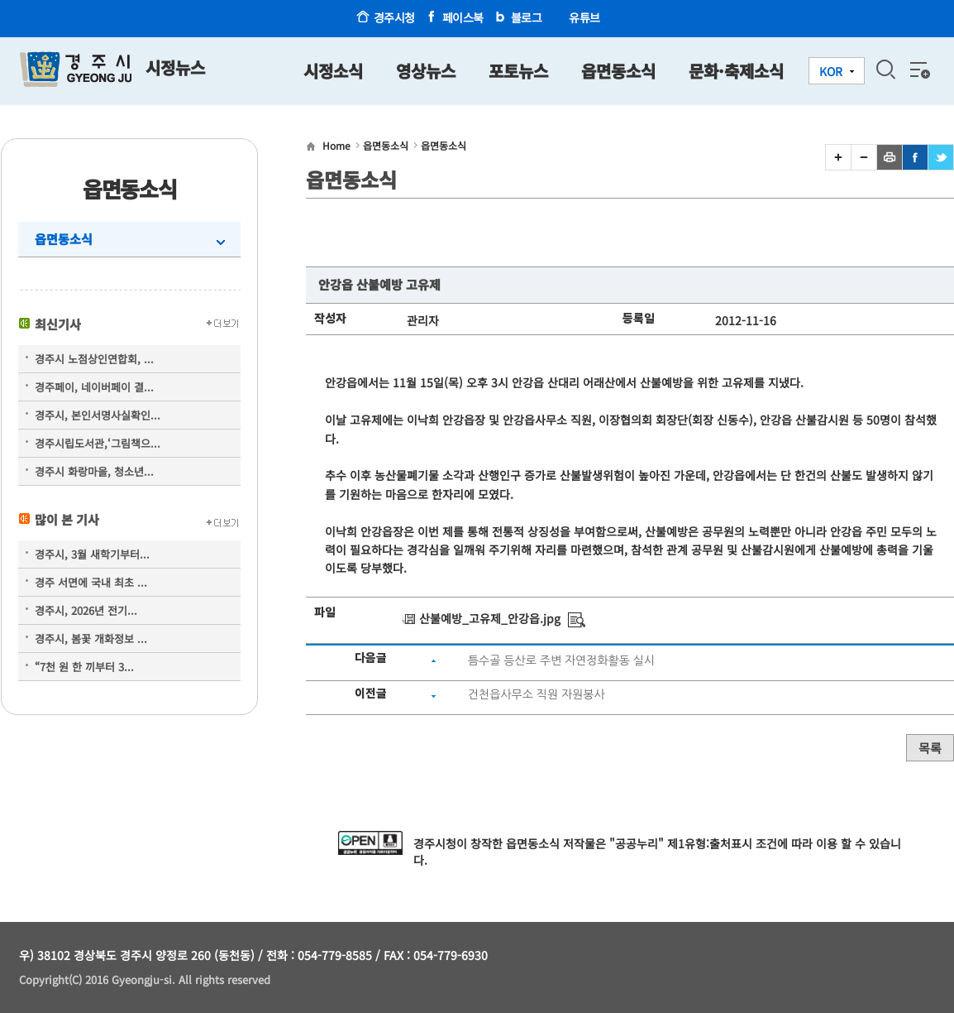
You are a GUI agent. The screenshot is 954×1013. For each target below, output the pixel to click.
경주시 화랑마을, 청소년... (94, 471)
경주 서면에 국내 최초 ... (91, 582)
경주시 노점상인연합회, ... (94, 359)
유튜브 (584, 17)
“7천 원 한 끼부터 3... (84, 667)
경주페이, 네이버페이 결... (94, 387)
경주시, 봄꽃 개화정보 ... (91, 638)
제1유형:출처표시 (709, 843)
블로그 (526, 17)
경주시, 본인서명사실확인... (97, 415)
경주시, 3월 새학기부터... (92, 554)
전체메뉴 (918, 69)
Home (336, 145)
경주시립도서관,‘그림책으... (97, 443)
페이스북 (463, 17)
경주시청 (394, 17)
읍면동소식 (64, 238)
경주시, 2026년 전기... (86, 610)
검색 (885, 69)
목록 (930, 747)
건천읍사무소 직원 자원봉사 (536, 694)
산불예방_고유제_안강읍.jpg (489, 618)
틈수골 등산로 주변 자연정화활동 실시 (561, 660)
